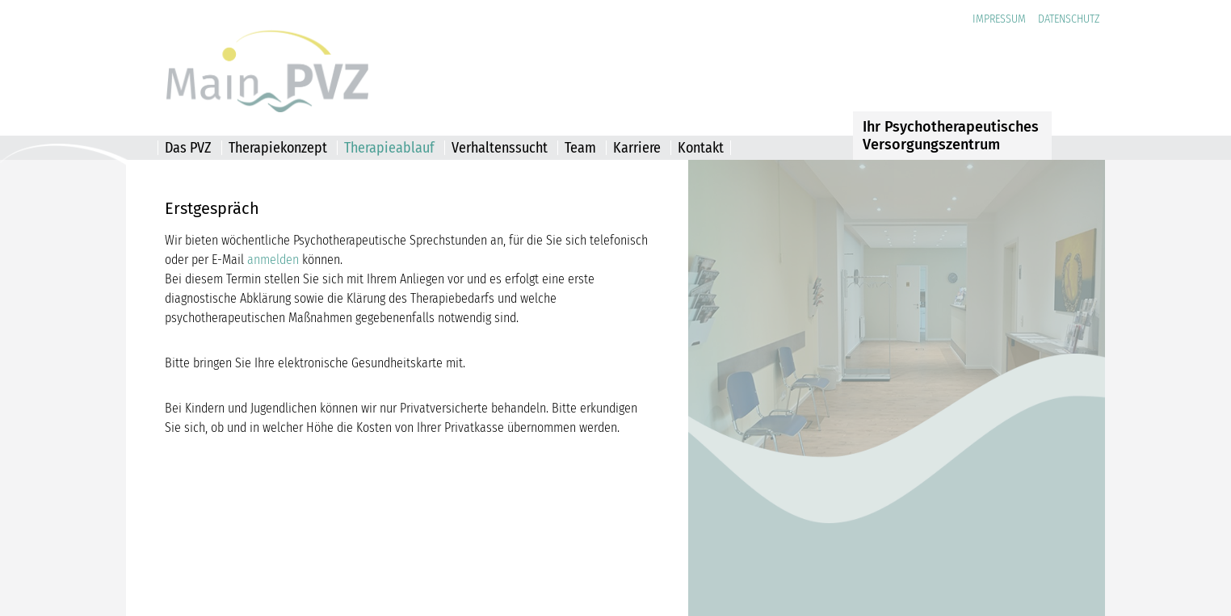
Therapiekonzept (278, 147)
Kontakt (701, 147)
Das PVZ (188, 147)
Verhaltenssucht (500, 147)
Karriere (637, 147)
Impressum (999, 19)
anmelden (273, 259)
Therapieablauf (389, 147)
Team (580, 147)
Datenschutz (1069, 19)
